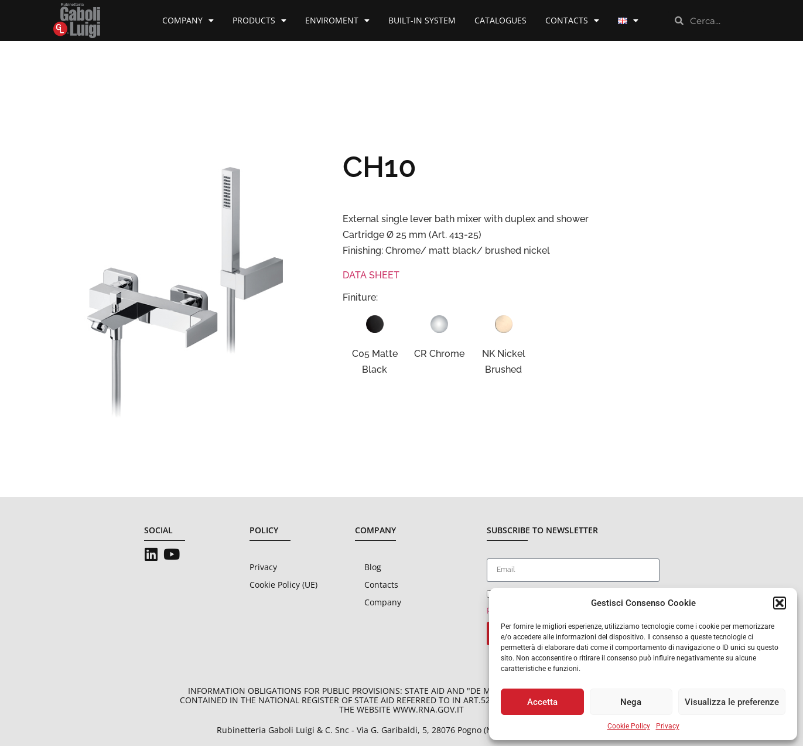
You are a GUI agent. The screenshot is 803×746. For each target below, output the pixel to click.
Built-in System (422, 20)
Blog (372, 567)
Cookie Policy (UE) (283, 584)
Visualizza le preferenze (732, 702)
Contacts (572, 20)
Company (188, 20)
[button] (779, 603)
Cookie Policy (628, 726)
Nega (630, 702)
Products (259, 20)
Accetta (542, 702)
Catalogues (500, 20)
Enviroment (337, 20)
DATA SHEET (371, 275)
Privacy (667, 726)
